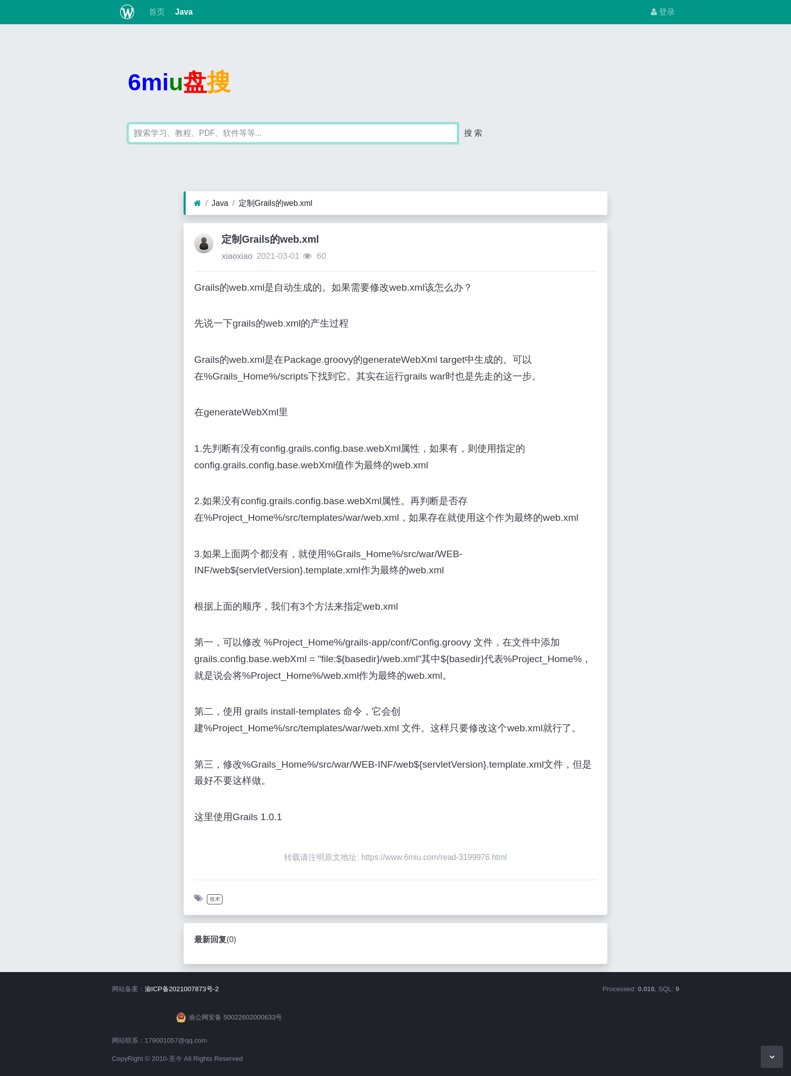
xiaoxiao (236, 256)
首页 (155, 12)
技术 (215, 899)
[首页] (197, 203)
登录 (663, 12)
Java (183, 12)
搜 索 (473, 133)
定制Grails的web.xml (275, 203)
